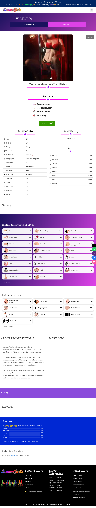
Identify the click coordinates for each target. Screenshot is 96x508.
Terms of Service (78, 478)
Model (59, 485)
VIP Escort (28, 488)
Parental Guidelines (79, 497)
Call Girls (28, 475)
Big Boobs (52, 482)
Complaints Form (78, 485)
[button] (91, 10)
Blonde (51, 485)
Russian (59, 490)
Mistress (59, 482)
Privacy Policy (77, 475)
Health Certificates (79, 488)
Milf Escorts (60, 480)
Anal (50, 477)
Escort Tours (29, 485)
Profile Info (25, 131)
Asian (51, 480)
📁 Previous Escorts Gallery (34, 491)
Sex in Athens (29, 478)
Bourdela (28, 481)
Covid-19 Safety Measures (82, 491)
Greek (59, 477)
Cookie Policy (77, 481)
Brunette (52, 488)
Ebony (51, 490)
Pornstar (59, 488)
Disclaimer (76, 494)
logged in (14, 456)
